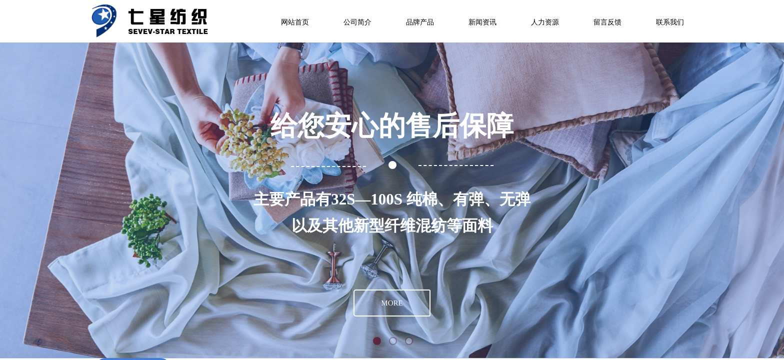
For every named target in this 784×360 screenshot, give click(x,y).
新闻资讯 (482, 22)
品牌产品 (420, 22)
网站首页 (295, 22)
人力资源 (545, 22)
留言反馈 (608, 22)
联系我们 (670, 22)
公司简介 (358, 22)
